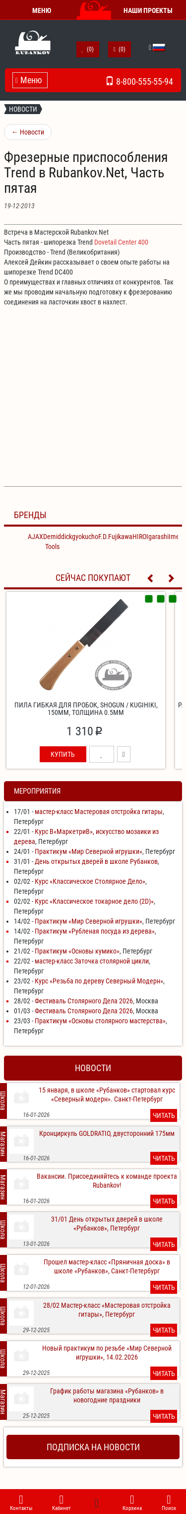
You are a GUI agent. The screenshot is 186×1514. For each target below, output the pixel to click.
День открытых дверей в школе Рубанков (96, 861)
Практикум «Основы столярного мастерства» (100, 1021)
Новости (23, 109)
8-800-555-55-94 (139, 79)
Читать (164, 1115)
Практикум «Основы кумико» (77, 951)
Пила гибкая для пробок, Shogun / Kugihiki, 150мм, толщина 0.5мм (86, 708)
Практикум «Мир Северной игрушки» (88, 851)
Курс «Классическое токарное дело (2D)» (94, 901)
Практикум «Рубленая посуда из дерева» (95, 931)
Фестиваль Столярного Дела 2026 (84, 1001)
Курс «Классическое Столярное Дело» (90, 881)
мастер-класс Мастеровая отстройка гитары (99, 812)
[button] (150, 47)
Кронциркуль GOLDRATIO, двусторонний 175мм (107, 1133)
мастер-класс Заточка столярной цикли (92, 961)
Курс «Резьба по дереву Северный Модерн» (99, 981)
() (88, 49)
